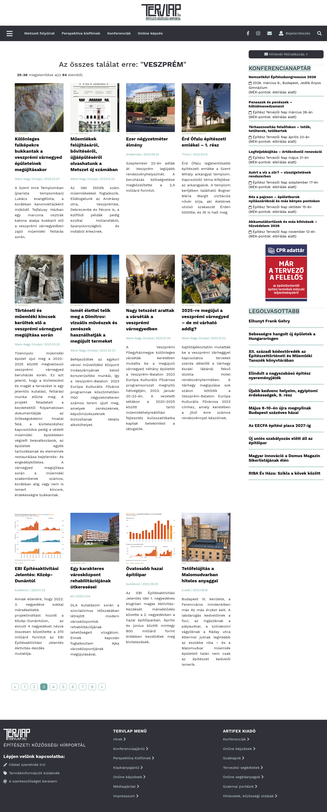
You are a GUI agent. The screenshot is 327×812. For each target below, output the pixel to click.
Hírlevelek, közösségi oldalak (250, 796)
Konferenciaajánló (130, 749)
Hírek (119, 739)
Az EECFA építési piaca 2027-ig (280, 425)
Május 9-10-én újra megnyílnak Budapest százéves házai (280, 410)
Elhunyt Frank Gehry (269, 321)
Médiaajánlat (126, 786)
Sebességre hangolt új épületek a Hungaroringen (282, 336)
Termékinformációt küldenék (31, 773)
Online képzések (129, 777)
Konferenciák (119, 33)
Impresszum (125, 796)
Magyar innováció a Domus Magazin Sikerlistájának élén (284, 458)
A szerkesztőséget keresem (30, 781)
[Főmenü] (9, 34)
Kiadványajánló (128, 767)
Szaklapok (234, 758)
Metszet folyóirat (39, 33)
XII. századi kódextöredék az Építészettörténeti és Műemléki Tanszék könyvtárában (280, 356)
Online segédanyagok (243, 777)
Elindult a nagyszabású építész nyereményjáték (280, 375)
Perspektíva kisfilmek (81, 33)
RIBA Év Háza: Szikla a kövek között (284, 473)
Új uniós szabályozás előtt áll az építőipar (281, 440)
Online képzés (150, 33)
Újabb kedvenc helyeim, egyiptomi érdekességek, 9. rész (283, 393)
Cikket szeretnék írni (24, 764)
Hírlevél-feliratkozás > (286, 54)
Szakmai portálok (240, 786)
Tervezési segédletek (243, 767)
